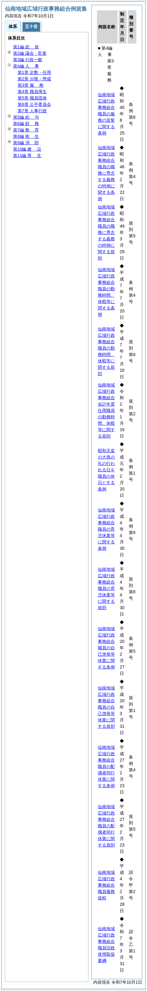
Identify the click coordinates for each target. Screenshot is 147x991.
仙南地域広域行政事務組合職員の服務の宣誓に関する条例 (106, 113)
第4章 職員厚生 (32, 91)
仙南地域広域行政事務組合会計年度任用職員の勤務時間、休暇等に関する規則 (106, 410)
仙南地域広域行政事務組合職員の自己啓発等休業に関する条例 (106, 647)
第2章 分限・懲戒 (34, 78)
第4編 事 (26, 66)
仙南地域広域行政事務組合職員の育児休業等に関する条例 (106, 529)
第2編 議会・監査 (29, 53)
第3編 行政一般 (27, 59)
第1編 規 (26, 46)
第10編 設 (27, 149)
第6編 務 (26, 123)
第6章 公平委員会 (34, 104)
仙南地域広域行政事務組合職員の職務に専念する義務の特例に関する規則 (106, 232)
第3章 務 (30, 85)
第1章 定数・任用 (34, 72)
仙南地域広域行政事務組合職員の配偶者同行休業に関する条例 (106, 766)
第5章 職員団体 (32, 98)
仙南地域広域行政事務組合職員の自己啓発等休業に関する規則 (106, 707)
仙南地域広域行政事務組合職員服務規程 (106, 885)
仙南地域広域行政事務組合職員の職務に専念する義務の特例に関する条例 (106, 173)
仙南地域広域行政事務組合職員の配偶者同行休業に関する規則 (106, 825)
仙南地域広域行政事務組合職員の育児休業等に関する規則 (106, 588)
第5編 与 (26, 117)
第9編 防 (26, 142)
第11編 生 (27, 155)
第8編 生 (26, 136)
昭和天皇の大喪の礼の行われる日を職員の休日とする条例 (106, 469)
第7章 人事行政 (32, 110)
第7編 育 (26, 129)
